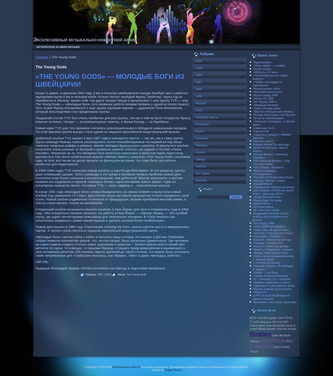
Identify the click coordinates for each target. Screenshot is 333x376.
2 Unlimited (262, 346)
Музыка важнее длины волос (272, 289)
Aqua (254, 351)
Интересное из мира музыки (58, 47)
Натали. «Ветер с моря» (269, 180)
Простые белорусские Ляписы (273, 111)
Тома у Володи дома (267, 108)
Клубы (199, 131)
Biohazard (278, 325)
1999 (198, 96)
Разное (200, 152)
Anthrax (254, 341)
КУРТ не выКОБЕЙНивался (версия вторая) (271, 297)
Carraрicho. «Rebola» (267, 236)
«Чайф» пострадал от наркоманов (267, 83)
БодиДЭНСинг (262, 183)
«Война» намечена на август (272, 282)
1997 (100, 274)
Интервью (202, 124)
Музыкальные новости (126, 367)
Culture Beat (257, 325)
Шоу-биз (201, 180)
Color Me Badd (281, 335)
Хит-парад (202, 173)
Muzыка (200, 103)
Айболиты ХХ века (265, 72)
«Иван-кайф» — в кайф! (269, 65)
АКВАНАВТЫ (261, 203)
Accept (292, 328)
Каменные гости (264, 128)
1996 (198, 75)
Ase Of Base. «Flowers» (268, 167)
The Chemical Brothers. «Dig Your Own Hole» (271, 162)
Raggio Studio (173, 370)
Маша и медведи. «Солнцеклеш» (264, 172)
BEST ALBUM (258, 318)
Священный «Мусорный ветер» (274, 187)
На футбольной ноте (267, 197)
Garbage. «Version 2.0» (268, 243)
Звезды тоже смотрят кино (270, 252)
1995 (198, 68)
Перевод (201, 145)
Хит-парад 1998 (263, 223)
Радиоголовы (262, 62)
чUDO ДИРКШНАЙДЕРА (269, 226)
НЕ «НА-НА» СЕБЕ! (266, 210)
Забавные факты (206, 117)
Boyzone (266, 322)
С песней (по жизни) (266, 262)
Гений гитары (262, 69)
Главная (42, 57)
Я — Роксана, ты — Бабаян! (272, 279)
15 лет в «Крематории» (268, 118)
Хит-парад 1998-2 (265, 101)
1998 (198, 89)
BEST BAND (282, 347)
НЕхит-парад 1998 (265, 95)
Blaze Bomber (267, 328)
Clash (269, 325)
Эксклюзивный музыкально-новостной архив (85, 39)
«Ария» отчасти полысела (270, 275)
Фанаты (200, 166)
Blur (290, 341)
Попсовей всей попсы (267, 92)
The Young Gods (136, 274)
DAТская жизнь (263, 206)
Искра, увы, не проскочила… (272, 229)
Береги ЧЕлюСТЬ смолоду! (271, 144)
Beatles (260, 334)
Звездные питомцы (266, 105)
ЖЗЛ (107, 274)
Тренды (200, 159)
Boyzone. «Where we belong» (272, 239)
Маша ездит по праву (267, 200)
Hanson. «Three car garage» (271, 246)
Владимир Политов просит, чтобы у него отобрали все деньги (270, 217)
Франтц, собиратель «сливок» (273, 249)
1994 (198, 61)
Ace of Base (273, 340)
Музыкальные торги (266, 88)
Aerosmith (280, 322)
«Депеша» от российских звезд (273, 285)
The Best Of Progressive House (273, 177)
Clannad (282, 328)
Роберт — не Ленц (265, 272)
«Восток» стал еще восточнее (273, 233)
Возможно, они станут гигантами (274, 302)
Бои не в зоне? (263, 141)
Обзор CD (260, 292)
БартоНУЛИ (261, 131)
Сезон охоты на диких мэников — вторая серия (273, 257)
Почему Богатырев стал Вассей (274, 115)
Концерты (201, 138)
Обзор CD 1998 (263, 98)
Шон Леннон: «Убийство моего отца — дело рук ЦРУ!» (273, 192)
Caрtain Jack (275, 318)
